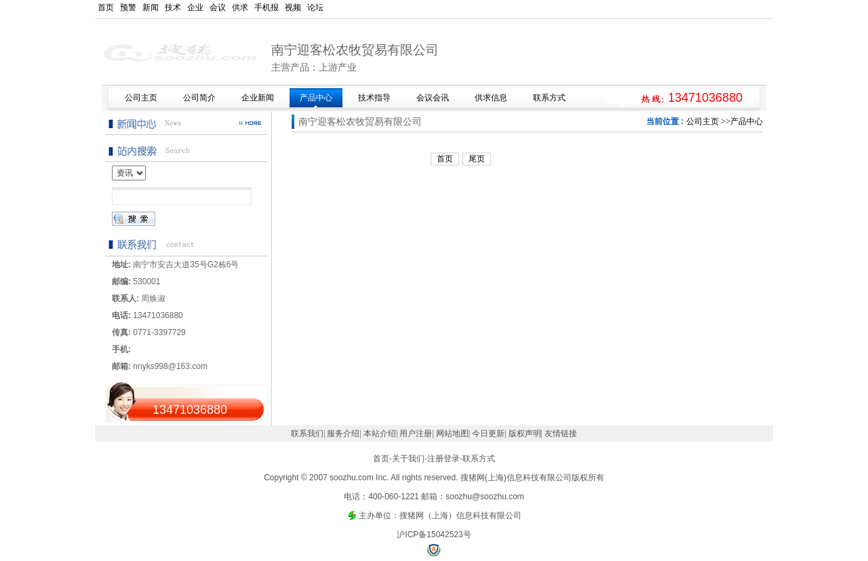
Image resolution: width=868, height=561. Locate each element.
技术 (173, 7)
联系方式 (478, 458)
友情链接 (561, 433)
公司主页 (702, 121)
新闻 (150, 7)
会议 (218, 7)
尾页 (477, 158)
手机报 (266, 7)
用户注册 (415, 433)
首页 (106, 7)
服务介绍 (343, 433)
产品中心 (746, 121)
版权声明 (525, 433)
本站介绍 (379, 433)
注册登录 (443, 458)
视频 (293, 7)
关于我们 (408, 458)
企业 (195, 7)
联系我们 (307, 433)
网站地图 (452, 433)
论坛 (315, 7)
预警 (128, 7)
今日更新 (488, 433)
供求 (240, 7)
